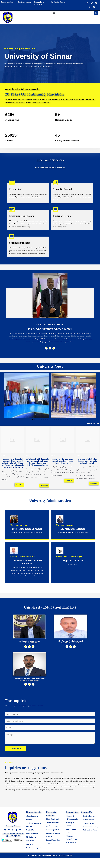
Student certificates (19, 242)
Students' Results (62, 215)
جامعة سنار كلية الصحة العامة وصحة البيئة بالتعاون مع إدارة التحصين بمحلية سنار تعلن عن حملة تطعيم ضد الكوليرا (37, 462)
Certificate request (24, 2)
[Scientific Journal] (55, 182)
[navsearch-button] (96, 13)
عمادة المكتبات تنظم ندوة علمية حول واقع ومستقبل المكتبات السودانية (87, 461)
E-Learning (15, 189)
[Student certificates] (11, 236)
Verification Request (58, 2)
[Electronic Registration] (11, 209)
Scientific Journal (62, 189)
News (3, 456)
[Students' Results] (55, 209)
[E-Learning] (11, 182)
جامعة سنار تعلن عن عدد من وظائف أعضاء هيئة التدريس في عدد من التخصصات (62, 461)
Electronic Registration (21, 215)
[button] (54, 13)
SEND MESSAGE (15, 749)
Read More (19, 485)
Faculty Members (7, 2)
